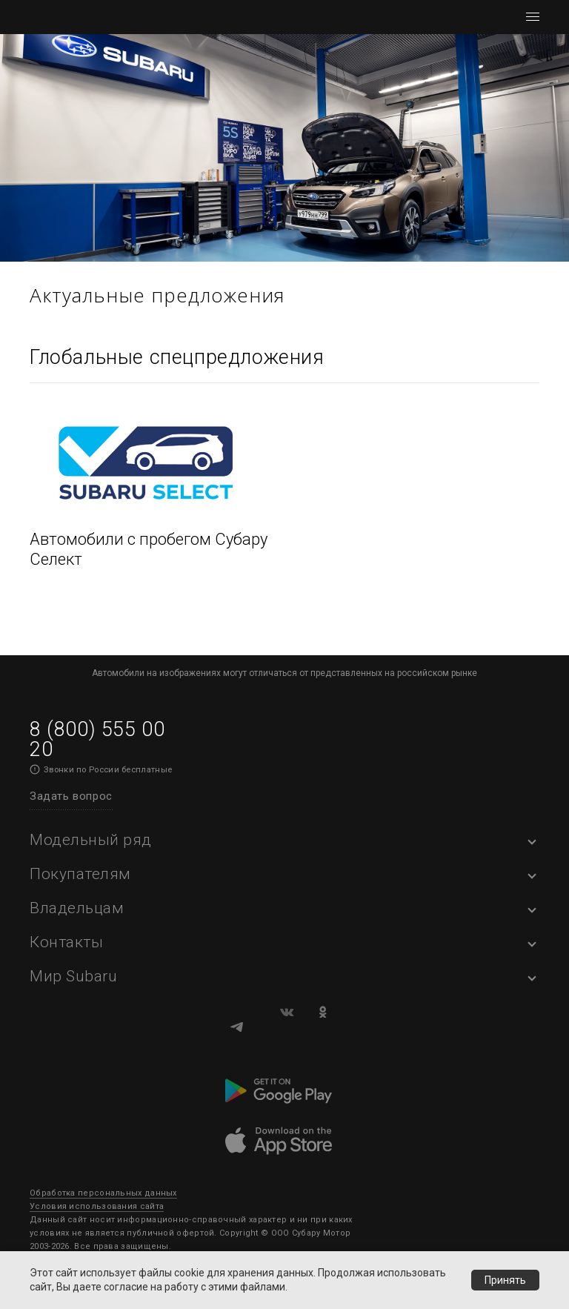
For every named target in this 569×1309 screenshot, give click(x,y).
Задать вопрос (71, 796)
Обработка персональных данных (103, 1193)
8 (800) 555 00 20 (97, 739)
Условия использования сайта (97, 1206)
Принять (505, 1280)
